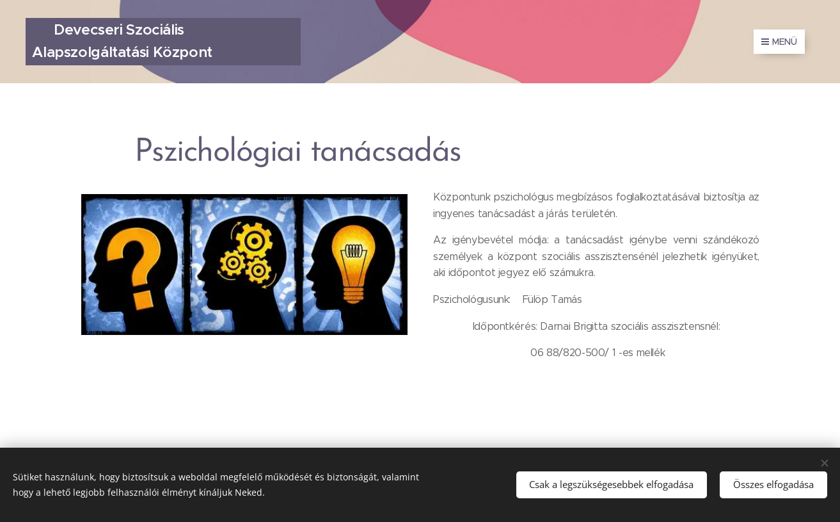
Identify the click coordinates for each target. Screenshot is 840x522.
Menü (779, 41)
